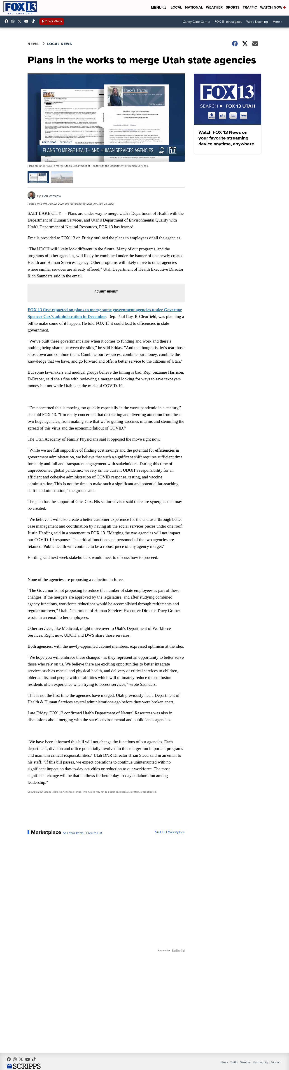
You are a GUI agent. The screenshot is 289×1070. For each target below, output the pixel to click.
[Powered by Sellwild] (177, 964)
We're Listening (257, 21)
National (194, 7)
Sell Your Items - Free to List (83, 847)
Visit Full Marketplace (169, 846)
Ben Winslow (52, 195)
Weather (214, 7)
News (34, 44)
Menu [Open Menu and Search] (158, 7)
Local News (60, 44)
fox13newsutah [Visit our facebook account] (7, 21)
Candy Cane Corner (196, 21)
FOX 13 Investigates (228, 21)
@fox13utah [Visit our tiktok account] (34, 21)
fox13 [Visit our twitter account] (20, 21)
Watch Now (273, 7)
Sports (233, 7)
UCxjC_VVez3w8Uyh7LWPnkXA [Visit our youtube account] (27, 21)
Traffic (250, 7)
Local (176, 7)
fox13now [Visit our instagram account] (14, 21)
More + (277, 21)
